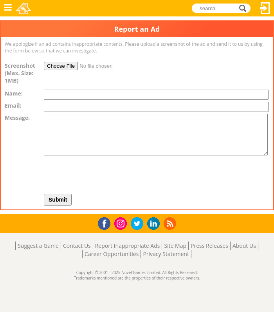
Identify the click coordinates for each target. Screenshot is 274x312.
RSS (171, 223)
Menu (8, 8)
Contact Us (77, 245)
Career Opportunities (112, 254)
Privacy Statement (166, 254)
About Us (244, 245)
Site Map (175, 245)
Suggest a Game (38, 245)
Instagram (122, 223)
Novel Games (24, 8)
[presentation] (137, 172)
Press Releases (209, 245)
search (245, 8)
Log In (265, 8)
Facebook (106, 222)
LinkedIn (155, 223)
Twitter (138, 224)
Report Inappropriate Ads (127, 245)
